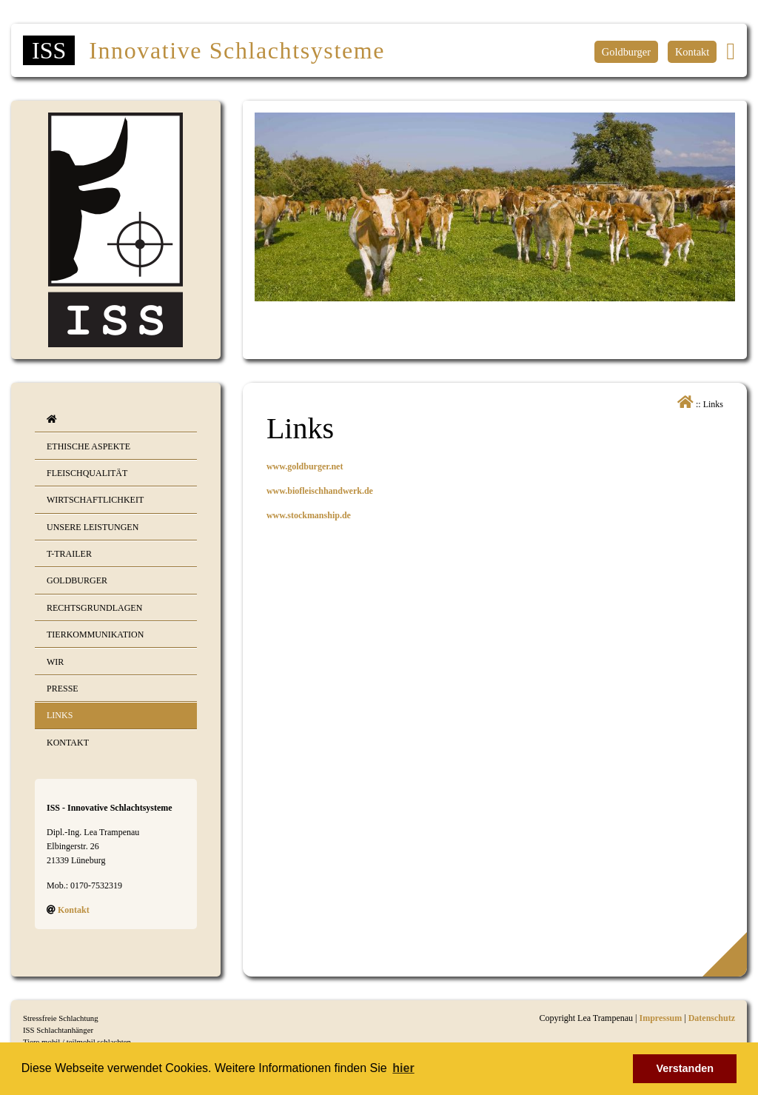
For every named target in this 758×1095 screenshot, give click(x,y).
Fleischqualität (87, 473)
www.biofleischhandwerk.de (319, 491)
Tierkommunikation (95, 634)
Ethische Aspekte (88, 446)
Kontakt (692, 52)
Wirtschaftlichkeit (95, 500)
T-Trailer (69, 554)
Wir (55, 662)
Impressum (660, 1018)
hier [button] (403, 1068)
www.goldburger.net (304, 466)
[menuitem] (116, 419)
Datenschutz (711, 1018)
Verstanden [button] (685, 1068)
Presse (62, 688)
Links (60, 715)
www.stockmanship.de (308, 515)
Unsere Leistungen (92, 527)
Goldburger (626, 52)
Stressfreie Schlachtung (60, 1018)
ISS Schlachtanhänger (58, 1029)
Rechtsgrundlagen (94, 608)
